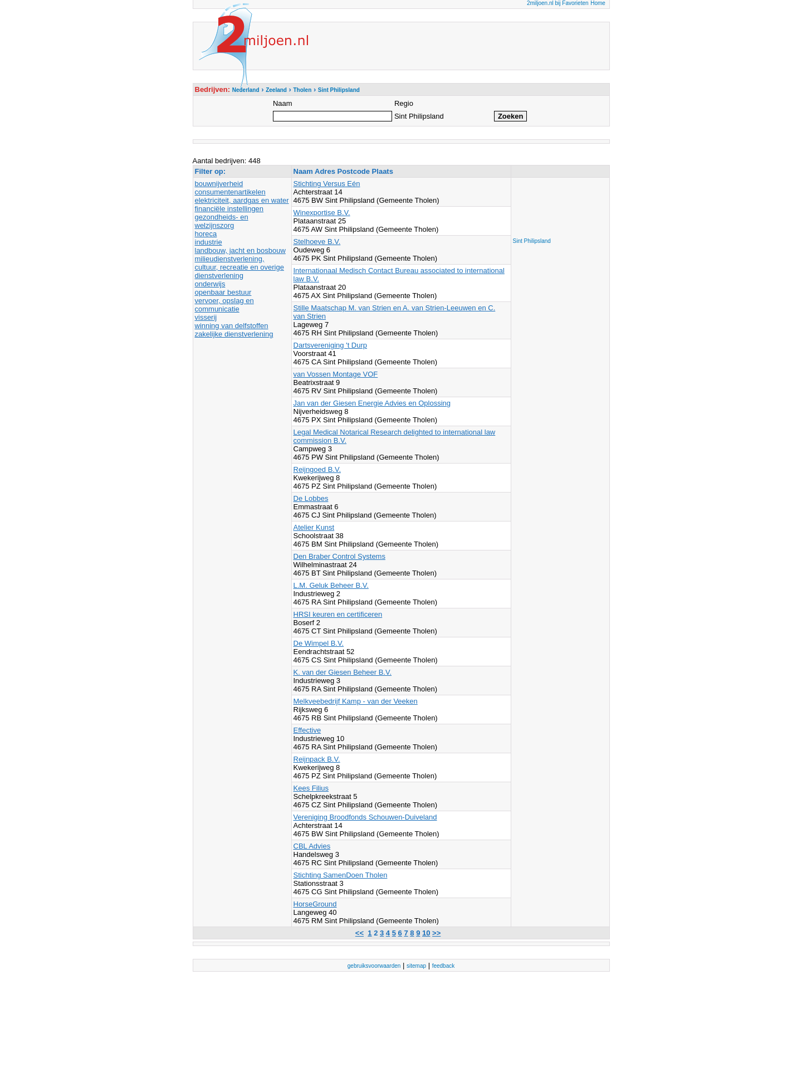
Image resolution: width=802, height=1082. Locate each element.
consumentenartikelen (230, 192)
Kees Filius (311, 788)
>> (436, 933)
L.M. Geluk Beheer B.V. (331, 585)
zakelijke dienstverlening (234, 334)
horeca (206, 234)
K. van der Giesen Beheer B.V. (343, 672)
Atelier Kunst (314, 527)
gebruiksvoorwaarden (374, 966)
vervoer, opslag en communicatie (224, 304)
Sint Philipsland (532, 241)
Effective (307, 730)
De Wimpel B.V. (319, 643)
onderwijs (210, 284)
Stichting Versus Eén (327, 183)
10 (426, 933)
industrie (208, 242)
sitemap (416, 966)
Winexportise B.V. (322, 212)
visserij (206, 317)
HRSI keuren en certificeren (338, 614)
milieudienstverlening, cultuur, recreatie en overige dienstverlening (239, 267)
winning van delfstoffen (231, 325)
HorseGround (315, 904)
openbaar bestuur (223, 292)
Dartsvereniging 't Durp (331, 345)
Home (597, 3)
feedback (443, 966)
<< (359, 933)
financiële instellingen (229, 208)
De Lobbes (311, 498)
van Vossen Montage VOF (336, 374)
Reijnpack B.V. (317, 759)
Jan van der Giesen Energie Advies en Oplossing (372, 403)
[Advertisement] (557, 204)
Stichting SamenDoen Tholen (341, 875)
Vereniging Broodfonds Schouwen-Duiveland (365, 817)
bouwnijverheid (219, 183)
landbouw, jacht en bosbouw (240, 250)
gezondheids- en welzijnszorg (221, 221)
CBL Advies (312, 846)
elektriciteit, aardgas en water (242, 200)
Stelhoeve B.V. (317, 241)
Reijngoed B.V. (317, 469)
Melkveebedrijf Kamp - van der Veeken (356, 701)
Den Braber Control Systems (339, 556)
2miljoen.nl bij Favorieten (558, 3)
